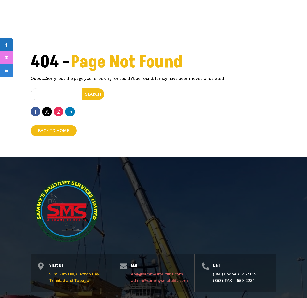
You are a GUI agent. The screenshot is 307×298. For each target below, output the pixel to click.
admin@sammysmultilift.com (159, 280)
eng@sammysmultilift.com (157, 274)
